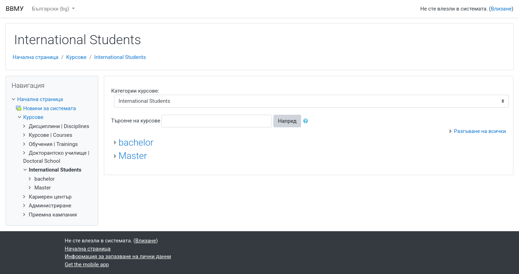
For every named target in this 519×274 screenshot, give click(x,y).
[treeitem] (52, 99)
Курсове (76, 57)
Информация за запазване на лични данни (118, 256)
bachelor (136, 142)
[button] (307, 121)
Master (133, 156)
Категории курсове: (135, 91)
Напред (287, 121)
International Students (120, 57)
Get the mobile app (87, 264)
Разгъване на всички (480, 131)
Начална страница (35, 57)
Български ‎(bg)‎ (51, 9)
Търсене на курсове (135, 121)
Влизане (501, 9)
